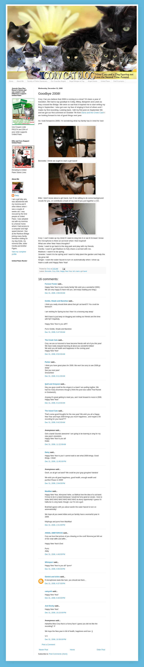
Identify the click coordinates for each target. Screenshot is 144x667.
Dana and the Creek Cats (92, 113)
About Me (20, 81)
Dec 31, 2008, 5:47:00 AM (55, 332)
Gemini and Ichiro (52, 577)
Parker (47, 362)
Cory (53, 271)
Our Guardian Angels (58, 81)
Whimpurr (49, 562)
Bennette (48, 271)
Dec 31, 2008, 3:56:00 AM (55, 293)
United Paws (105, 81)
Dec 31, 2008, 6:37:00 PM (55, 583)
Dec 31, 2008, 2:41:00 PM (55, 525)
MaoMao (48, 491)
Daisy (47, 452)
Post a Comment (48, 645)
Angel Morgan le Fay (77, 81)
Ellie (57, 271)
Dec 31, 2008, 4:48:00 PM (55, 554)
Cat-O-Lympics (118, 81)
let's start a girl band (80, 271)
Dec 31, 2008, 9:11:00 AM (55, 376)
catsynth (48, 591)
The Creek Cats (51, 340)
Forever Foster (51, 284)
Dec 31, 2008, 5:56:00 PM (55, 569)
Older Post (101, 650)
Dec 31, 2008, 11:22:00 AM (55, 444)
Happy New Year (66, 271)
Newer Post (43, 650)
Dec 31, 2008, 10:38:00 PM (55, 639)
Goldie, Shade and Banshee (56, 301)
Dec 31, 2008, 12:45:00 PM (55, 461)
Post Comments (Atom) (58, 654)
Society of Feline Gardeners (37, 81)
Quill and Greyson (52, 384)
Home (11, 81)
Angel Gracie (92, 81)
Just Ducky (49, 606)
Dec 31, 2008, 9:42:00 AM (55, 422)
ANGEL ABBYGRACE (54, 533)
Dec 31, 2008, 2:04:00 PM (55, 483)
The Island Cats (51, 411)
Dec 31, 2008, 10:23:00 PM (55, 613)
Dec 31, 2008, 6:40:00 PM (55, 598)
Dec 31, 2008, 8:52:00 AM (55, 354)
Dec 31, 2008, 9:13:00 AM (55, 403)
